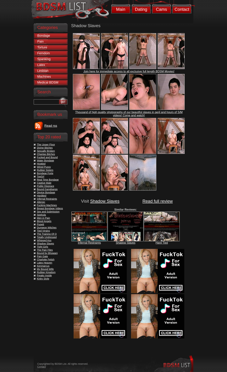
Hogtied (41, 163)
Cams (161, 9)
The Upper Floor (46, 144)
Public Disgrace (45, 186)
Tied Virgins (43, 230)
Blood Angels (44, 221)
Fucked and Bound (47, 157)
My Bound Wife (45, 269)
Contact (182, 9)
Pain (40, 41)
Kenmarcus (43, 265)
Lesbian (42, 71)
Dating (141, 9)
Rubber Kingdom (46, 272)
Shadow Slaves (104, 201)
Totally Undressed (47, 237)
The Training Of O (47, 234)
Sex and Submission (48, 211)
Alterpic (41, 202)
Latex (41, 65)
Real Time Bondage (48, 179)
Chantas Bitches (46, 154)
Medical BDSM (47, 82)
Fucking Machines (47, 205)
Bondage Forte (45, 173)
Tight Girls (42, 246)
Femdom (43, 53)
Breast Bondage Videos (50, 208)
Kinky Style (43, 278)
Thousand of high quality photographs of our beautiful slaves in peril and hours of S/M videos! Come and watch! (129, 114)
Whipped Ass (44, 240)
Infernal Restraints (89, 242)
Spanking (44, 59)
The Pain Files (45, 250)
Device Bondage (46, 192)
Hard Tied (162, 242)
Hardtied (41, 195)
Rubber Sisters (45, 170)
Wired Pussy (44, 167)
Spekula (41, 214)
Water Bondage (45, 160)
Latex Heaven (44, 262)
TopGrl (40, 176)
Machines (44, 76)
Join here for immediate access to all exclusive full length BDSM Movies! (128, 71)
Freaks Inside (44, 275)
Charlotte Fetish (45, 259)
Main (120, 9)
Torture (42, 47)
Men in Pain (43, 218)
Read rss (50, 126)
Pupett (40, 224)
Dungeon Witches (47, 227)
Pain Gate (42, 256)
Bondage (43, 35)
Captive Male (44, 182)
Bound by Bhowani (47, 253)
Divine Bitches (45, 147)
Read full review (157, 201)
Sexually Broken (46, 151)
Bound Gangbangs (47, 189)
